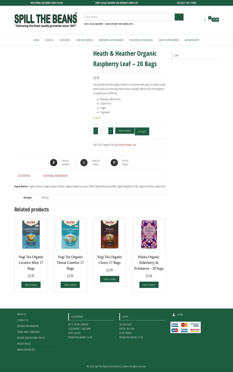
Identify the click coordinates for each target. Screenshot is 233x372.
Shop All (49, 40)
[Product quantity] (103, 130)
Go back (142, 131)
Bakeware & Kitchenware (111, 40)
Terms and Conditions (28, 332)
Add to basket (125, 130)
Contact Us (23, 320)
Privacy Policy (24, 343)
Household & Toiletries (141, 40)
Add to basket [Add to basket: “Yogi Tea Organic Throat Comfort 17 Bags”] (70, 284)
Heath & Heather (125, 144)
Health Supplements (169, 40)
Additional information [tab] (55, 175)
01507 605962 (125, 333)
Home (36, 40)
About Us (21, 314)
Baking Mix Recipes (26, 349)
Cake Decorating (84, 40)
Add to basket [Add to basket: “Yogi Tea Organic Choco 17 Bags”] (110, 279)
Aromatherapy (192, 40)
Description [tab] (24, 175)
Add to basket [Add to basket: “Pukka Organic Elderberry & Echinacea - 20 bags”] (149, 284)
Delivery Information (28, 326)
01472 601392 (74, 333)
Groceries (65, 40)
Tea (112, 144)
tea (134, 144)
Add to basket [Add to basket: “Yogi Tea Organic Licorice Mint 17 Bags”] (31, 284)
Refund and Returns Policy (31, 338)
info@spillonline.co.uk (80, 337)
